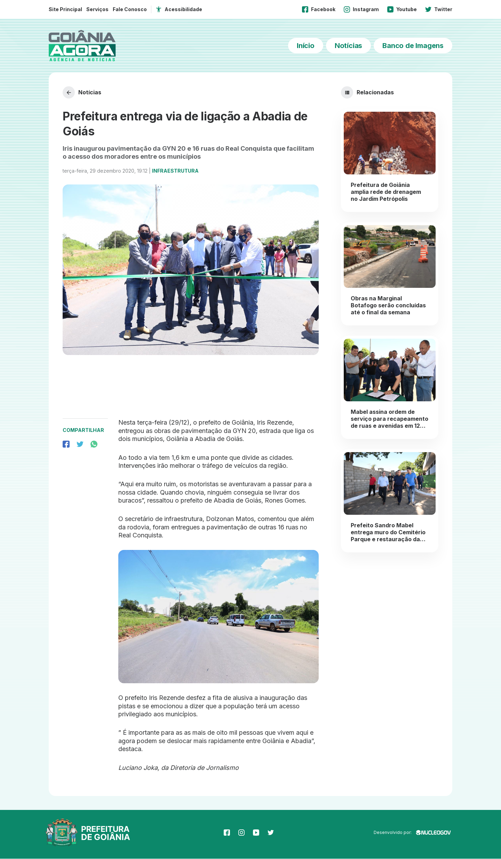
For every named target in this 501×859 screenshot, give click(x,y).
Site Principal (65, 9)
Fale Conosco (130, 9)
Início (306, 45)
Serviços (97, 9)
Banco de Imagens (413, 45)
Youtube (402, 9)
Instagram (361, 9)
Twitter (438, 9)
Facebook (318, 9)
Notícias (348, 45)
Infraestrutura (175, 171)
